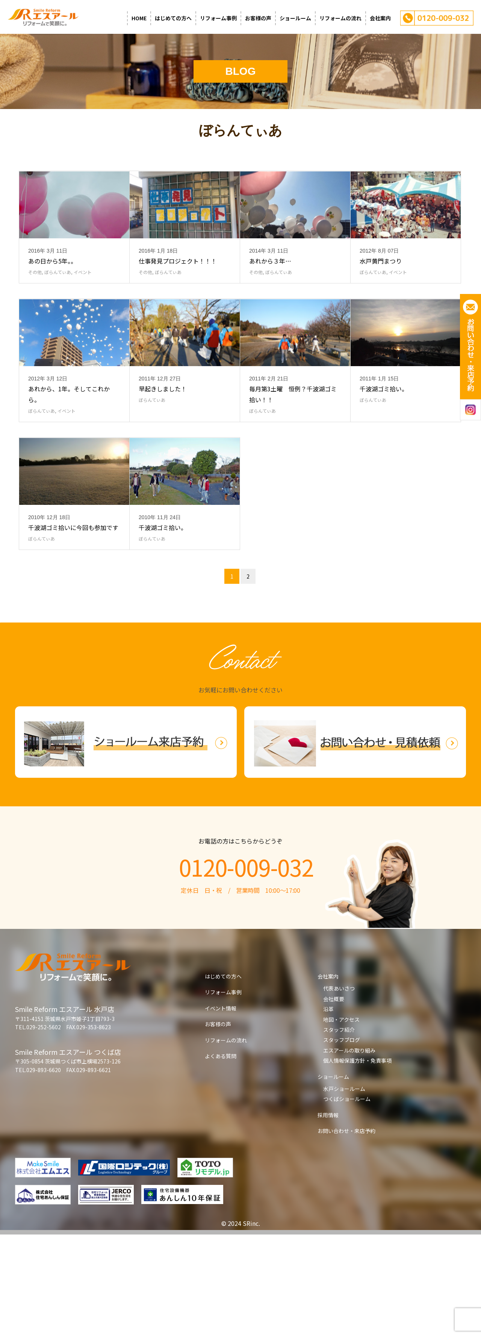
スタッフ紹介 (339, 1131)
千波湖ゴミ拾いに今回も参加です (73, 628)
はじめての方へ (173, 18)
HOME (139, 18)
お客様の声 (258, 18)
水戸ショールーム (344, 1190)
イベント (83, 306)
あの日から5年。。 (52, 294)
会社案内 (380, 18)
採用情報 (328, 1216)
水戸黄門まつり (381, 294)
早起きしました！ (163, 456)
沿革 (328, 1110)
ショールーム (295, 18)
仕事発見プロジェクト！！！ (178, 294)
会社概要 (333, 1100)
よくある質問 (220, 1157)
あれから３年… (270, 294)
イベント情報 (220, 1109)
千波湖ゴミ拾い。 (384, 456)
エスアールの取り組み (349, 1152)
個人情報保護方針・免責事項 (357, 1162)
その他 (35, 306)
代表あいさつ (339, 1090)
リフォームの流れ (340, 18)
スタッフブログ (341, 1141)
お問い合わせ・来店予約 (346, 1232)
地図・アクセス (341, 1121)
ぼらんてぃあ (57, 306)
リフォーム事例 (218, 18)
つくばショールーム (347, 1200)
